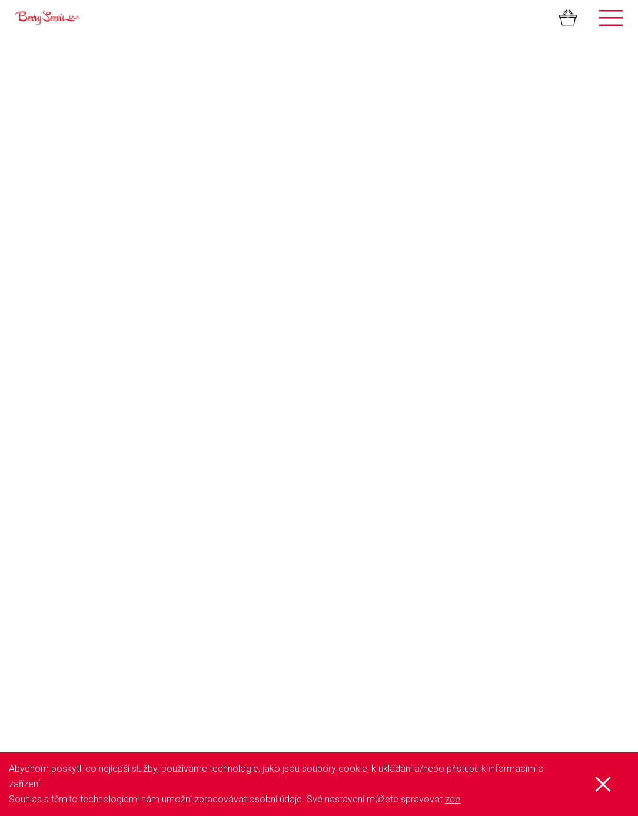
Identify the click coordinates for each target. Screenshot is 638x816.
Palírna (344, 487)
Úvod (30, 463)
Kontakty (37, 534)
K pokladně (554, 104)
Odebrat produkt (566, 183)
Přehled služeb (47, 475)
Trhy (339, 499)
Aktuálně (36, 546)
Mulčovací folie (359, 546)
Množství (122, 214)
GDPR (31, 511)
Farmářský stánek (364, 475)
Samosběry (352, 463)
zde (452, 799)
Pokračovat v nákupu (420, 104)
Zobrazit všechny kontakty (69, 700)
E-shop (34, 499)
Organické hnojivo (364, 581)
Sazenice (347, 511)
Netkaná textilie (358, 558)
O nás (31, 487)
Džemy (343, 522)
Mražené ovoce (359, 534)
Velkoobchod (356, 593)
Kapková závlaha (362, 569)
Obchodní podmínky (58, 522)
